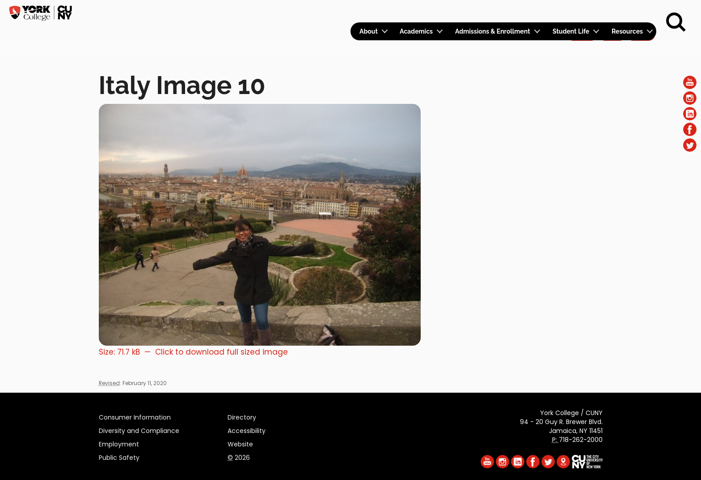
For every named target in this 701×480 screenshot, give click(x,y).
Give (612, 11)
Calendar (538, 12)
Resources (627, 31)
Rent (641, 11)
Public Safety (119, 456)
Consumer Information (135, 416)
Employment (119, 443)
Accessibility (247, 429)
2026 (239, 456)
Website (240, 443)
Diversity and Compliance (139, 429)
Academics (416, 31)
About (368, 31)
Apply (582, 11)
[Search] (676, 22)
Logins (494, 12)
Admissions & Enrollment (492, 31)
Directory (242, 416)
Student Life (571, 31)
